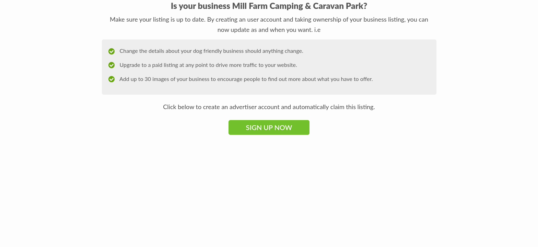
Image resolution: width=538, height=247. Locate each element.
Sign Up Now (269, 127)
